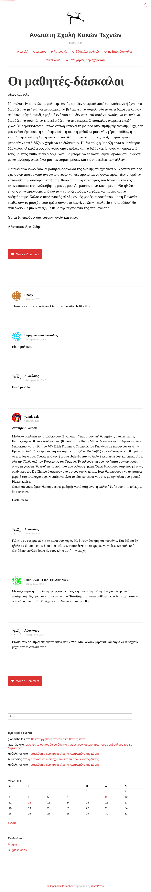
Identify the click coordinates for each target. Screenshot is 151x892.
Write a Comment (25, 254)
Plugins (12, 844)
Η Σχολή (22, 51)
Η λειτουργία (59, 51)
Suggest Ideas (17, 850)
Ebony (28, 295)
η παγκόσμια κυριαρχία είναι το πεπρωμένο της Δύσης (64, 753)
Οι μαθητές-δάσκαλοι (118, 51)
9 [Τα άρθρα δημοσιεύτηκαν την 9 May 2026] (106, 796)
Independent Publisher (60, 886)
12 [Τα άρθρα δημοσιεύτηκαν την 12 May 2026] (29, 802)
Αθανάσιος (31, 376)
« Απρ (12, 822)
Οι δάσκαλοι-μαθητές (86, 51)
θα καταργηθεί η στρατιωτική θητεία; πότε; (58, 739)
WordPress (97, 886)
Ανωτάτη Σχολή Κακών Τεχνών (75, 34)
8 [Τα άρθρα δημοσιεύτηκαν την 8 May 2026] (87, 796)
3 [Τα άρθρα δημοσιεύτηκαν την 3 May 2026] (125, 791)
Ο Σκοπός (39, 51)
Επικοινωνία (52, 60)
